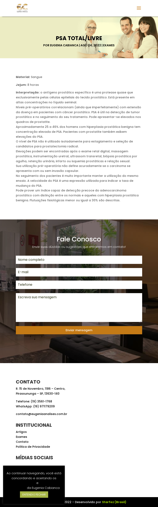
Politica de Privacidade (33, 447)
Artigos (21, 432)
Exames (109, 45)
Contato (22, 442)
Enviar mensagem (79, 330)
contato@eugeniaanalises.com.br (41, 414)
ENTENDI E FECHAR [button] (34, 495)
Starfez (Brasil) (114, 502)
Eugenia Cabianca (64, 45)
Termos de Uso (24, 483)
